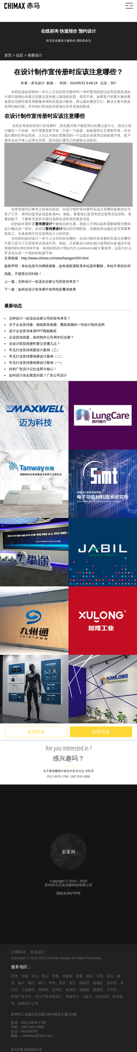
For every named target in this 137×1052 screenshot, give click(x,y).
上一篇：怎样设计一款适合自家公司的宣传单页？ (41, 281)
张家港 (67, 976)
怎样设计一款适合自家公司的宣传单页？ (39, 318)
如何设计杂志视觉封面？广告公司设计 (38, 375)
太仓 (34, 976)
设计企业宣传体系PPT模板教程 (33, 331)
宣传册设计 (43, 224)
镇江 (31, 983)
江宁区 (112, 990)
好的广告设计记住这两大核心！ (33, 369)
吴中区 (112, 983)
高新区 (43, 990)
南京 (89, 976)
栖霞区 (98, 990)
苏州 (14, 976)
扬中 (21, 983)
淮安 (62, 983)
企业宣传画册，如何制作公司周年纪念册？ (41, 337)
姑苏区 (84, 983)
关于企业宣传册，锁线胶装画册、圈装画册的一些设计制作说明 (57, 325)
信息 (19, 55)
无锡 (24, 976)
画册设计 (35, 55)
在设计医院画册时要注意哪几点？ (34, 344)
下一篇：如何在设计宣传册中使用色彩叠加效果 (40, 289)
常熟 (55, 976)
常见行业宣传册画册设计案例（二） (36, 356)
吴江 (72, 983)
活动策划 (102, 996)
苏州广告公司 (21, 996)
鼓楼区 (84, 990)
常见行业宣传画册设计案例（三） (34, 350)
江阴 (99, 976)
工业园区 (28, 990)
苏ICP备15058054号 (26, 1050)
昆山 (45, 976)
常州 (52, 983)
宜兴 (110, 976)
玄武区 (57, 990)
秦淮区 (71, 990)
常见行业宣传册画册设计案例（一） (36, 363)
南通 (79, 976)
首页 (8, 55)
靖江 (41, 983)
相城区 (98, 983)
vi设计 (87, 996)
